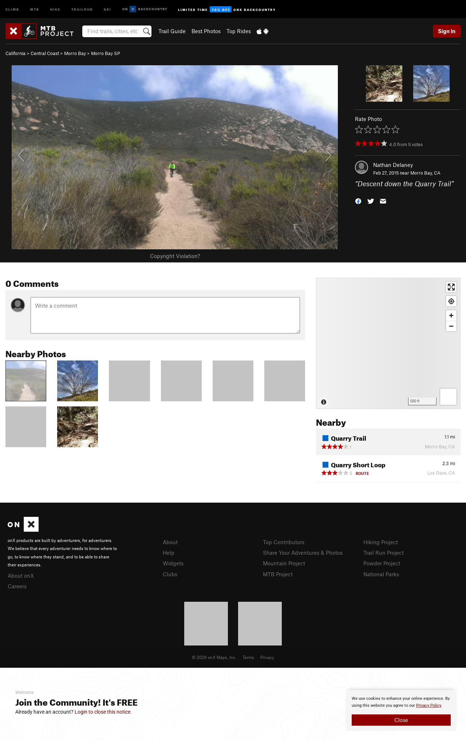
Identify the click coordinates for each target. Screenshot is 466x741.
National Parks (381, 574)
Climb (12, 9)
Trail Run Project (383, 552)
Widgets (173, 563)
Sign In (446, 31)
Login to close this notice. (103, 712)
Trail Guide (172, 31)
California (15, 53)
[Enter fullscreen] (451, 287)
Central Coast (45, 53)
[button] (358, 200)
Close (401, 720)
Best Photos (206, 31)
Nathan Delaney (393, 164)
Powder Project (381, 563)
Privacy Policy (428, 705)
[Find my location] (451, 301)
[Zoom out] (451, 326)
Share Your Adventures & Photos (303, 552)
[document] (401, 710)
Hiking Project (380, 542)
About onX (21, 575)
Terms (248, 657)
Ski (107, 9)
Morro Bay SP (105, 53)
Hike (55, 9)
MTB (34, 9)
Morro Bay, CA (425, 173)
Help (168, 552)
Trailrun (82, 9)
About (170, 542)
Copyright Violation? (175, 256)
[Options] (448, 397)
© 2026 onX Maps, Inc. (214, 657)
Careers (17, 586)
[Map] (388, 343)
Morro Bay (75, 53)
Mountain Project (284, 563)
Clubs (170, 574)
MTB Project (278, 574)
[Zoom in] (451, 315)
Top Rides (238, 31)
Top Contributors (283, 542)
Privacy (267, 657)
